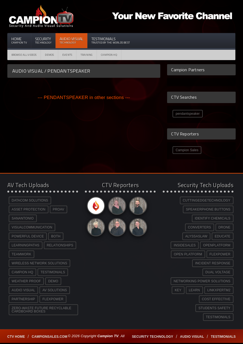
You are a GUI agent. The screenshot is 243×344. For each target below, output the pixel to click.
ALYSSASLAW (196, 236)
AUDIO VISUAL (23, 290)
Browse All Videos (24, 55)
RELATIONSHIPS (60, 245)
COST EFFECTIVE (216, 299)
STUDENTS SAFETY (214, 308)
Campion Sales (187, 150)
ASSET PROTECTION (28, 209)
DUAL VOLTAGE (217, 272)
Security (43, 40)
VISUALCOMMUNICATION (32, 227)
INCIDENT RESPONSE (212, 263)
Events (67, 55)
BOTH (55, 236)
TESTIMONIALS (53, 272)
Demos (49, 55)
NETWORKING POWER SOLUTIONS (202, 281)
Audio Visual (71, 40)
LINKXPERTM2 (218, 290)
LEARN (194, 290)
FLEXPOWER (52, 299)
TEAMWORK (21, 254)
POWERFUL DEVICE (28, 236)
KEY (178, 290)
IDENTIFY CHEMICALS (212, 218)
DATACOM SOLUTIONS (30, 200)
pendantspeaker (188, 114)
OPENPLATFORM (216, 245)
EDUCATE (222, 236)
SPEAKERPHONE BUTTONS (208, 209)
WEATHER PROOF (26, 281)
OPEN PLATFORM (188, 254)
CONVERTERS (199, 227)
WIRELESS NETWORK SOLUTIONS (39, 263)
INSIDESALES (185, 245)
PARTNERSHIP (23, 299)
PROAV (58, 209)
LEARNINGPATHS (25, 245)
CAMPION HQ (109, 55)
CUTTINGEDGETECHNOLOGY (206, 200)
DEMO (53, 281)
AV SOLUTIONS (54, 290)
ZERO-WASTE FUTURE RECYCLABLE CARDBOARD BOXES (41, 309)
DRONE (224, 227)
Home (19, 40)
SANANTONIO (23, 218)
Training (87, 55)
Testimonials (110, 40)
